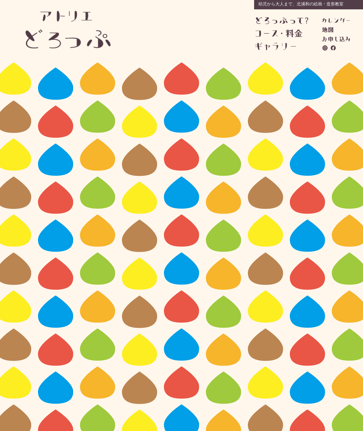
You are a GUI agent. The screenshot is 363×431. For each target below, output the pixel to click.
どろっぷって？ (282, 21)
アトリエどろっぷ (68, 29)
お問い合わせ (336, 39)
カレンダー (336, 20)
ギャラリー (281, 46)
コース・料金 (282, 33)
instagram (325, 47)
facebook (333, 47)
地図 (327, 29)
